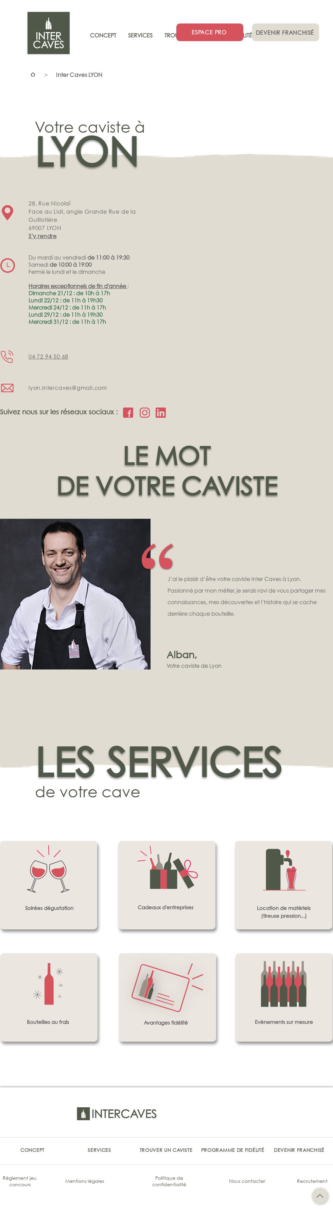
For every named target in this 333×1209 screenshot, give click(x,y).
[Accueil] (33, 74)
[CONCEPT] (32, 1150)
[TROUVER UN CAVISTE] (166, 1150)
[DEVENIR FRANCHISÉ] (285, 32)
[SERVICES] (99, 1150)
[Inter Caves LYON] (79, 74)
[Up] (320, 1196)
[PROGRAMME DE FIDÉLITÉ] (232, 1150)
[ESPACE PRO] (209, 32)
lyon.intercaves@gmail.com (68, 387)
